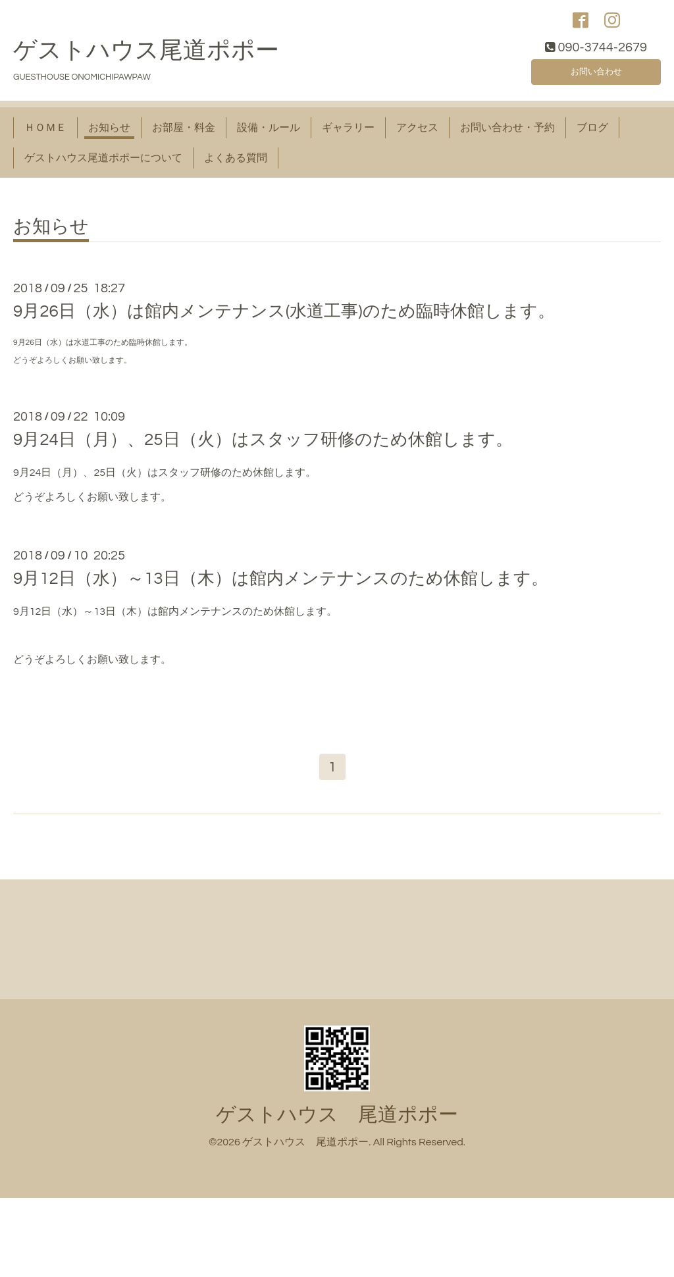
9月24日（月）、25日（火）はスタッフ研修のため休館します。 (263, 446)
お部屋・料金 (183, 134)
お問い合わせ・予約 (507, 134)
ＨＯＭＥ (45, 134)
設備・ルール (268, 134)
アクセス (417, 134)
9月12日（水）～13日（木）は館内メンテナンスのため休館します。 (280, 585)
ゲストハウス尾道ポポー (146, 57)
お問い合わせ (596, 76)
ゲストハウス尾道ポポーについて (103, 164)
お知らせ (109, 134)
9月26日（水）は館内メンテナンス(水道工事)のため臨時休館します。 (284, 318)
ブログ (592, 134)
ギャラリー (348, 134)
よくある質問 (235, 164)
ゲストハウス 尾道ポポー (337, 1124)
